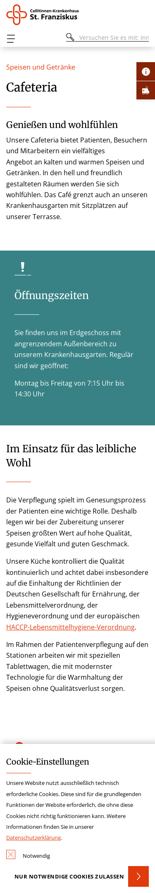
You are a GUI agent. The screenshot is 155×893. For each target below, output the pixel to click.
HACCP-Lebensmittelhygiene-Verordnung (70, 627)
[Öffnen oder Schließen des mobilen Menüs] (10, 39)
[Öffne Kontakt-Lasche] (145, 71)
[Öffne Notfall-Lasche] (145, 90)
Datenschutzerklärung (33, 837)
